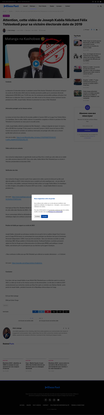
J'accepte (44, 216)
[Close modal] (68, 198)
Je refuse (37, 216)
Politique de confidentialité (55, 211)
